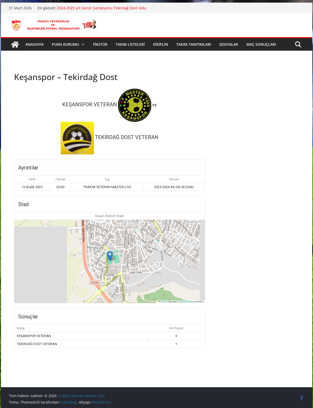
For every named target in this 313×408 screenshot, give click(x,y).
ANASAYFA (34, 44)
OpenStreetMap (186, 301)
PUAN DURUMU (65, 44)
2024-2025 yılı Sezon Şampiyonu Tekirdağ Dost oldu (101, 7)
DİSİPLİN (160, 44)
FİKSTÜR (100, 44)
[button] (82, 44)
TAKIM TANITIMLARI (193, 44)
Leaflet (162, 301)
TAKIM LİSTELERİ (130, 44)
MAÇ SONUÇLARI (261, 44)
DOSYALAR (228, 44)
